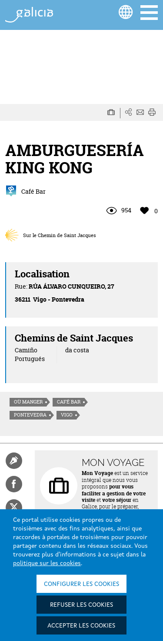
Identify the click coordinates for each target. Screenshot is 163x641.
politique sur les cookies (47, 563)
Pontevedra (30, 414)
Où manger (28, 401)
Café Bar (68, 401)
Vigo (67, 414)
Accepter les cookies (81, 626)
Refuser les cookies (81, 605)
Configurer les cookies (81, 584)
